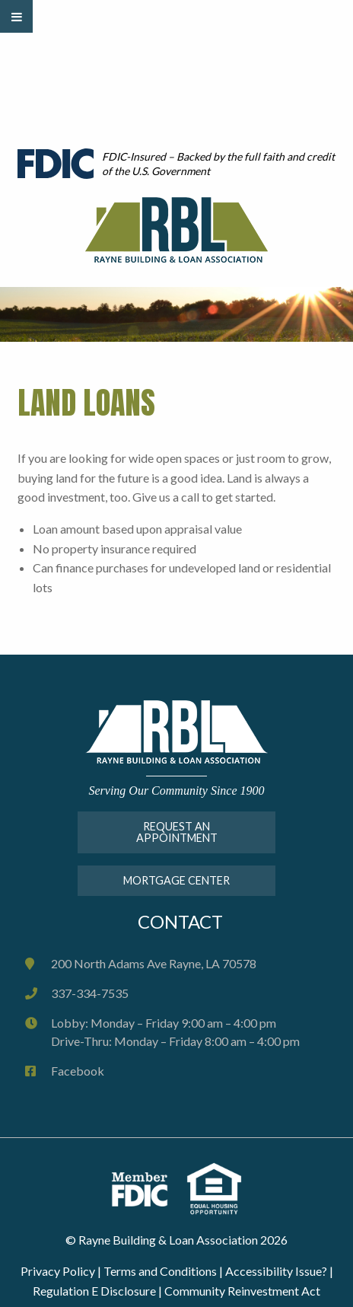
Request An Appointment (177, 831)
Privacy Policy (58, 1271)
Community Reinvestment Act (242, 1290)
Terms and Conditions (160, 1271)
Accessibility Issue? (276, 1271)
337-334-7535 (90, 993)
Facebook (77, 1070)
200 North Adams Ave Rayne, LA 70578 (153, 963)
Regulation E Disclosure (94, 1290)
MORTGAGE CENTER (176, 880)
